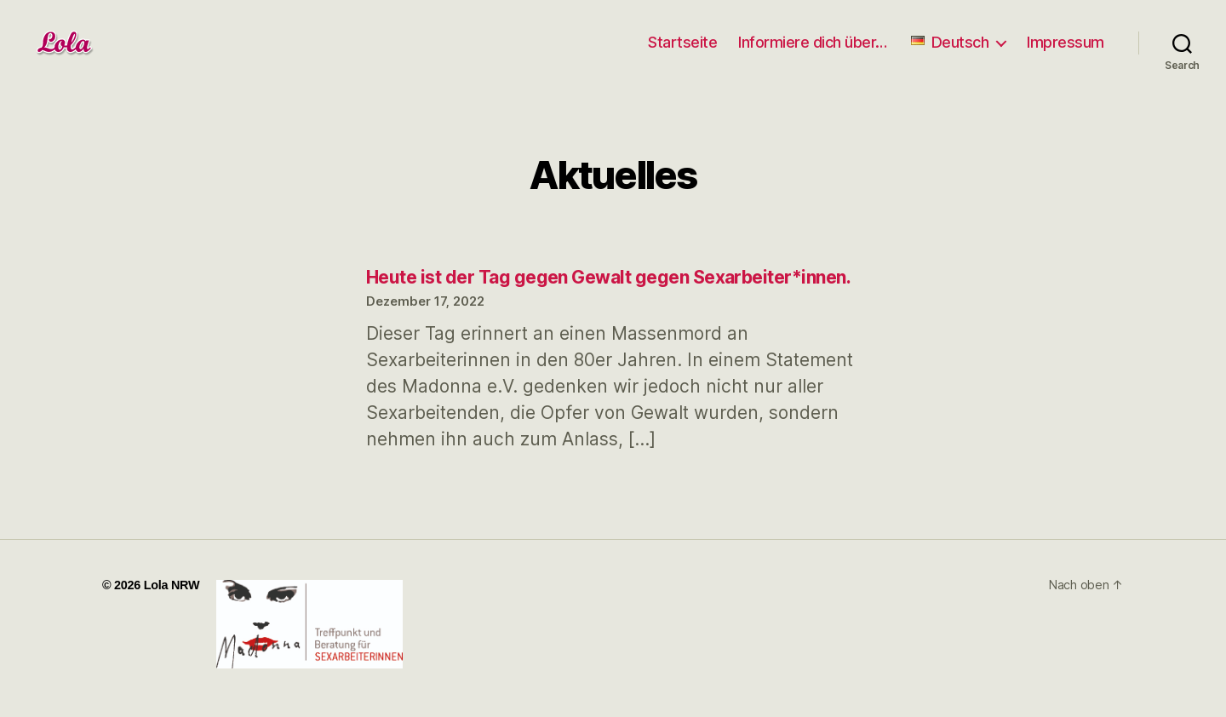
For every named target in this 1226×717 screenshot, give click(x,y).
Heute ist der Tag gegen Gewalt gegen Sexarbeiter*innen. (608, 277)
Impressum (1065, 42)
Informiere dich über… (812, 42)
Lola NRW (172, 585)
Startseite (682, 42)
